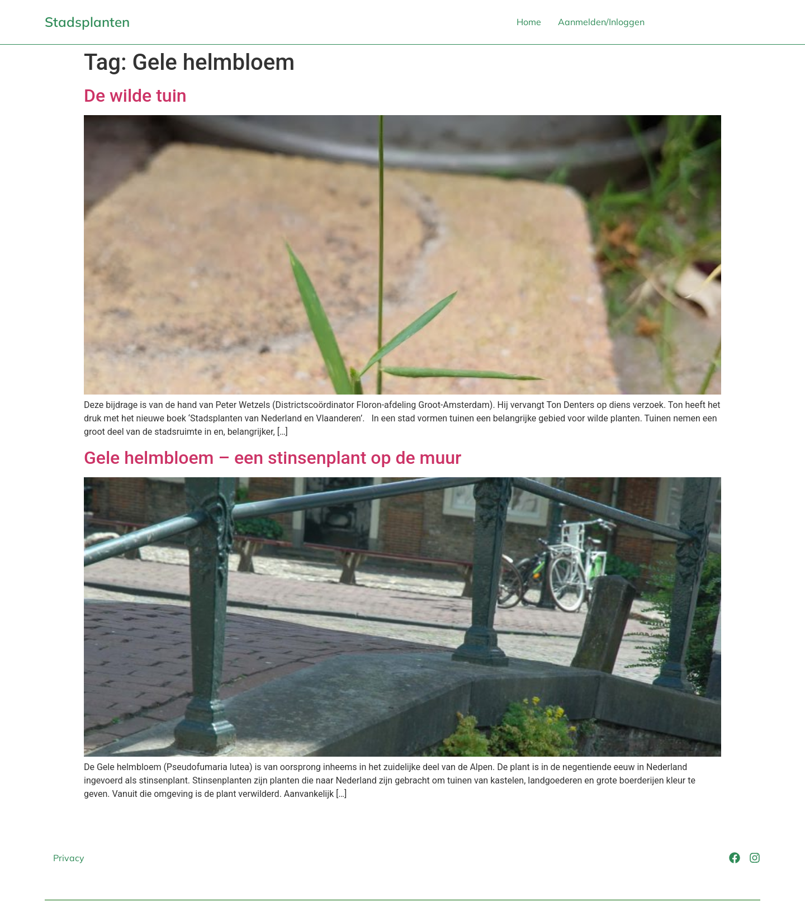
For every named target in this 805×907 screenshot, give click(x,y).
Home (529, 21)
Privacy (68, 857)
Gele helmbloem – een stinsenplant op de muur (272, 457)
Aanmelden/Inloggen (601, 21)
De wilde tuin (135, 95)
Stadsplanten (87, 21)
